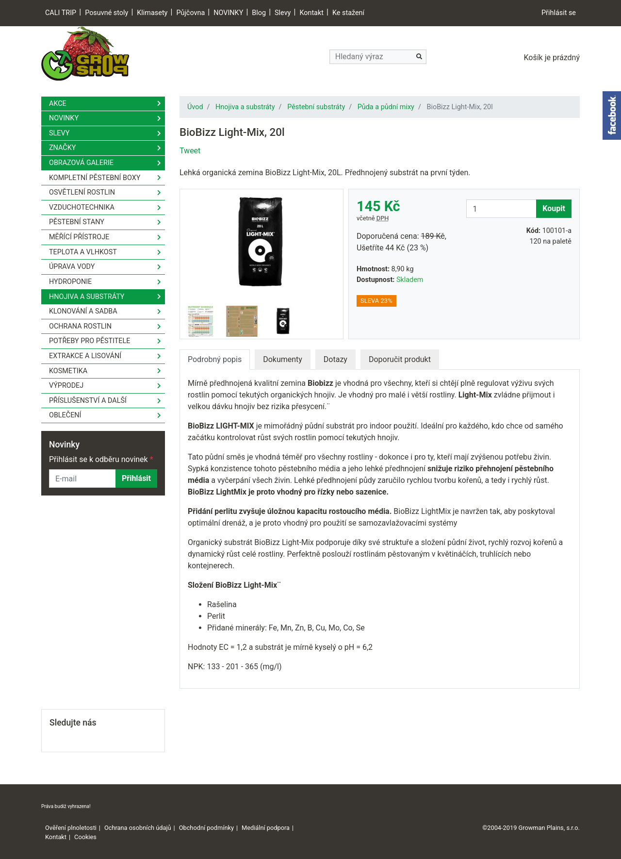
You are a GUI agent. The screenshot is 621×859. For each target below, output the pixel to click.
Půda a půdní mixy (386, 107)
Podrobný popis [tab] (215, 359)
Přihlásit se (558, 13)
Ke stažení (348, 13)
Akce (57, 103)
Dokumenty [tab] (282, 359)
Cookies (85, 837)
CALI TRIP (60, 13)
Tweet (190, 150)
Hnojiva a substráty (245, 107)
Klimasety (152, 13)
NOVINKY (228, 13)
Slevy (283, 13)
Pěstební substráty (316, 107)
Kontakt (311, 13)
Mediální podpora (266, 827)
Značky (62, 148)
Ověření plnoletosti (71, 827)
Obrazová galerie (81, 163)
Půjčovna (190, 13)
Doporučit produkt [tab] (400, 359)
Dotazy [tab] (335, 359)
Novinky (64, 118)
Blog (259, 13)
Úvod (195, 107)
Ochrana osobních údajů (137, 827)
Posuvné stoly (106, 13)
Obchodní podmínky (206, 827)
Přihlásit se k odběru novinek (101, 459)
